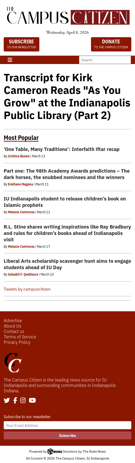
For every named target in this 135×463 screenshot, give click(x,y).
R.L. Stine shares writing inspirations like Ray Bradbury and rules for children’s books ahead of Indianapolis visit (67, 233)
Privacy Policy (17, 342)
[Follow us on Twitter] (7, 400)
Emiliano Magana (20, 184)
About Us (12, 325)
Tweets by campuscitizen (27, 289)
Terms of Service (20, 336)
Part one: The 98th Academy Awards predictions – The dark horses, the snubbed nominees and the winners (67, 174)
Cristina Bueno (19, 155)
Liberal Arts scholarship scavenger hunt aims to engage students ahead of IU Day (67, 264)
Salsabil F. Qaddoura (23, 274)
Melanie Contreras (21, 211)
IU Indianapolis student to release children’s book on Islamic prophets (65, 201)
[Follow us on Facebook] (15, 400)
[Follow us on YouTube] (32, 400)
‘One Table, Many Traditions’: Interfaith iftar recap (62, 148)
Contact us (14, 331)
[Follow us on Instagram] (23, 400)
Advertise (13, 320)
